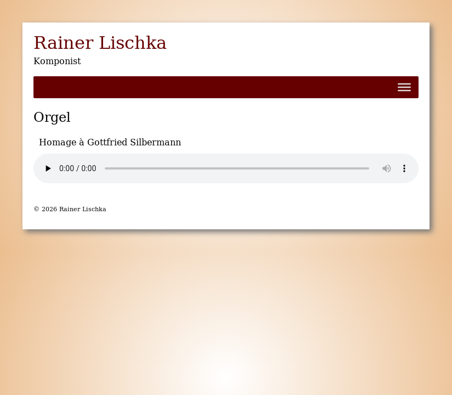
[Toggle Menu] (404, 87)
